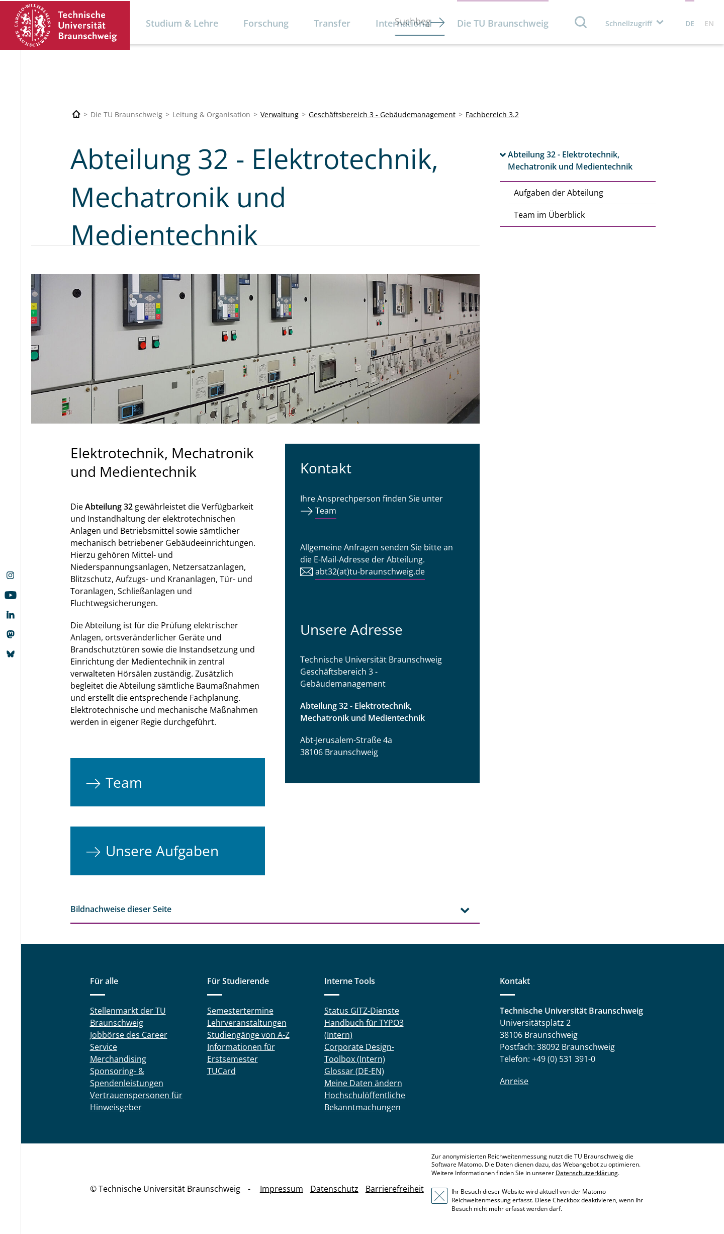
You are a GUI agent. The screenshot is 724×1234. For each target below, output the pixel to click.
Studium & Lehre (182, 23)
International (404, 23)
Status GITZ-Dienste (361, 1010)
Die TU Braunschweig (503, 23)
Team (124, 782)
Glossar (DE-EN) (354, 1071)
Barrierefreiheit (395, 1188)
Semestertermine (240, 1010)
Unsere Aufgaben (162, 850)
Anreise (514, 1081)
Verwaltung (279, 114)
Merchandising (118, 1058)
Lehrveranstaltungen (247, 1022)
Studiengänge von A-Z (248, 1034)
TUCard (221, 1071)
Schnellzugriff (628, 23)
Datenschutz (334, 1188)
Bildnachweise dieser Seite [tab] (120, 909)
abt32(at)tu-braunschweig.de (370, 571)
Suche (581, 22)
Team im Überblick (549, 214)
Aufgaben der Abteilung (558, 192)
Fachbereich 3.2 (492, 114)
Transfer (332, 23)
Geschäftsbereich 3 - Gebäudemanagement (382, 114)
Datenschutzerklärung (587, 1173)
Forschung (266, 23)
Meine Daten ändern (363, 1083)
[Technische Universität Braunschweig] (76, 114)
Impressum (281, 1188)
